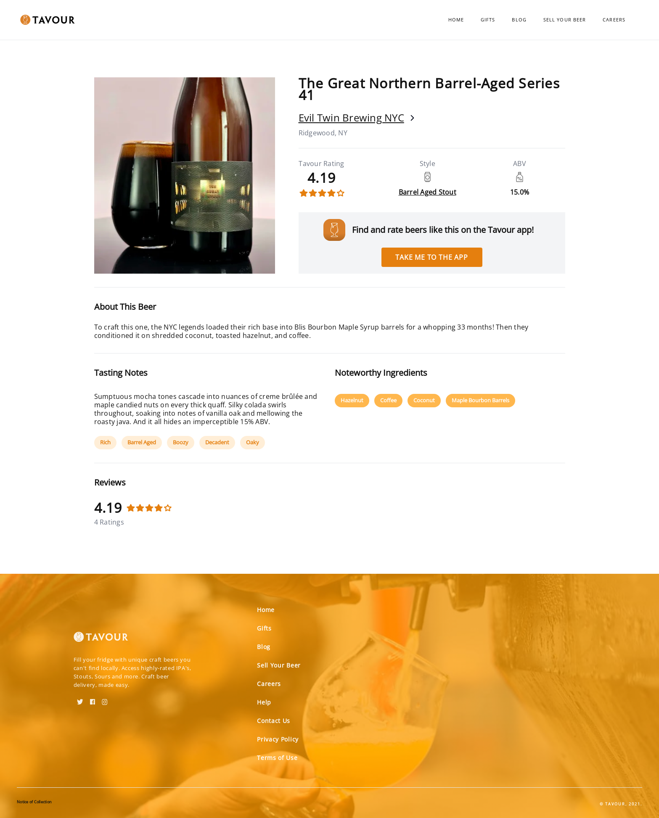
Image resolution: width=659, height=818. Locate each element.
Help (264, 702)
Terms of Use (277, 758)
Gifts (488, 19)
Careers (614, 19)
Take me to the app (431, 257)
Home (456, 19)
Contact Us (273, 721)
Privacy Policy (278, 739)
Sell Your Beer (564, 19)
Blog (519, 19)
